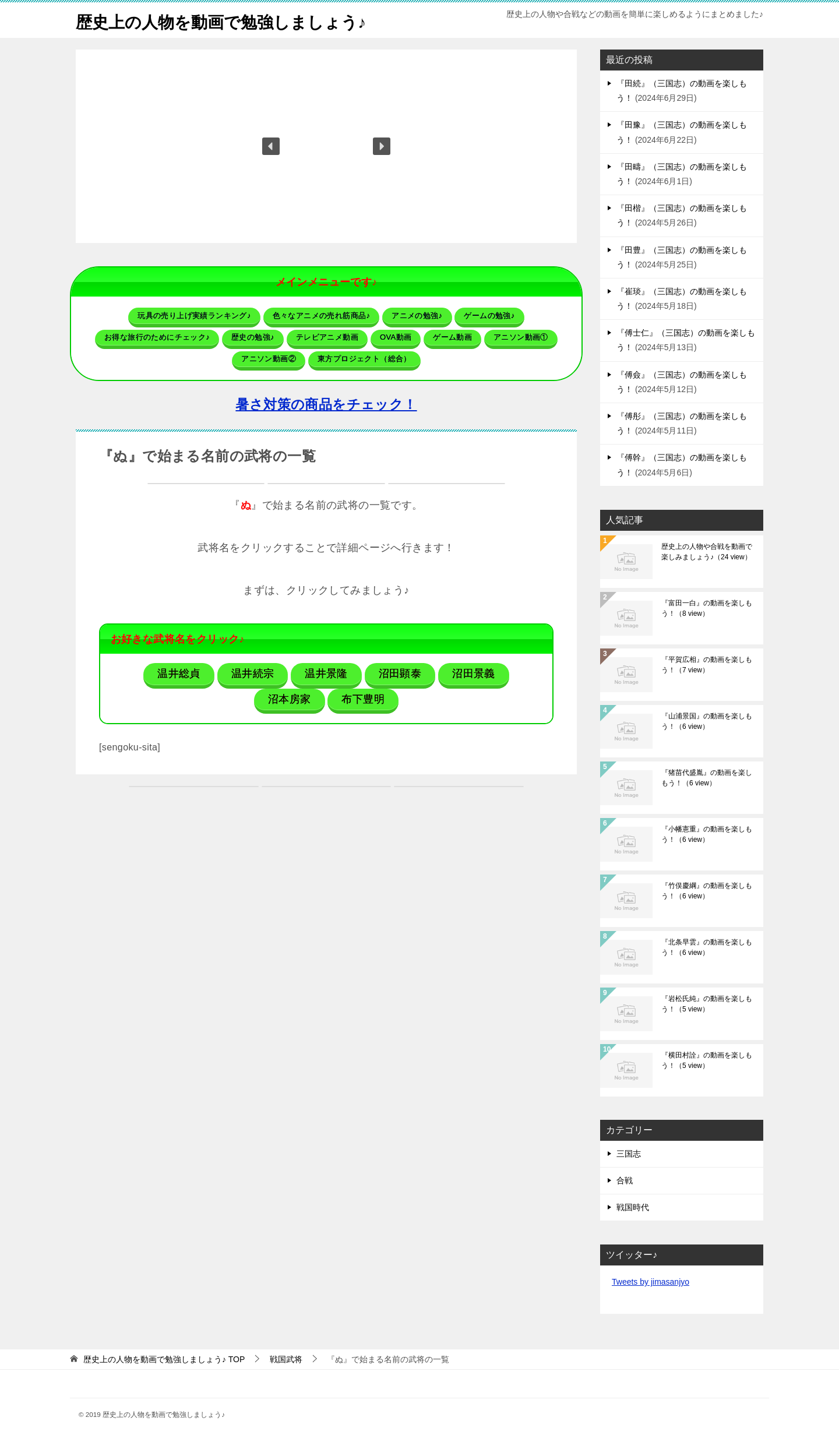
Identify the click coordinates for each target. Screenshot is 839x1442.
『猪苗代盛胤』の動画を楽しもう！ (706, 777)
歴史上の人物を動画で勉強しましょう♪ (231, 20)
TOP (164, 1359)
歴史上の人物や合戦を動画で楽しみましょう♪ (706, 551)
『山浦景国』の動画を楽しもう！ (706, 721)
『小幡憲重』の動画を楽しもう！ (706, 834)
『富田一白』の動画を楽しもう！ (706, 608)
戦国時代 (632, 1207)
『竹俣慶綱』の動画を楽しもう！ (706, 891)
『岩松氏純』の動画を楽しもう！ (706, 1004)
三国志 (628, 1153)
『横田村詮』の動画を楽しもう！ (706, 1060)
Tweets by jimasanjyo (650, 1281)
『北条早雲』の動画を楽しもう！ (706, 947)
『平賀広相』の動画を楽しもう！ (706, 664)
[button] (271, 146)
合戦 (624, 1180)
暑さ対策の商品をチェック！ (326, 404)
